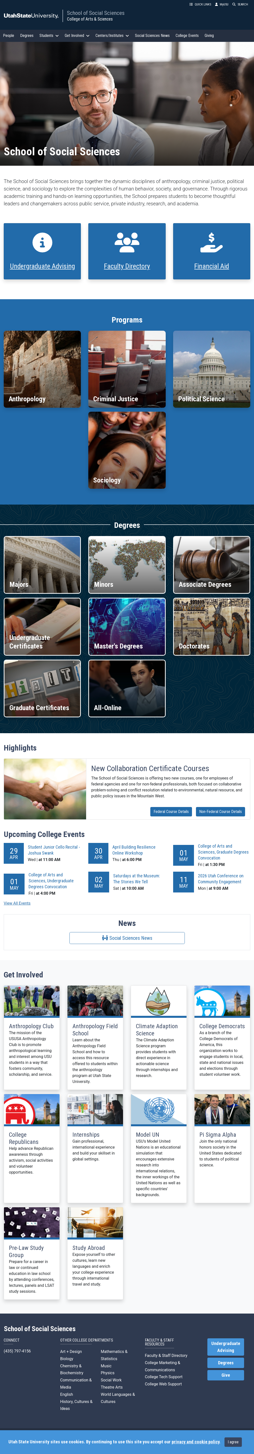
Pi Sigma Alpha (217, 1134)
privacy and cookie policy (195, 1442)
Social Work (111, 1380)
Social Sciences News (152, 35)
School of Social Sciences (96, 13)
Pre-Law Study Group (26, 1251)
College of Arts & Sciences (90, 19)
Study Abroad (88, 1247)
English (66, 1394)
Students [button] (49, 35)
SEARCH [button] (240, 4)
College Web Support (163, 1384)
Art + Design (71, 1351)
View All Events (17, 903)
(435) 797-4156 (17, 1351)
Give (226, 1375)
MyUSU (221, 4)
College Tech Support (164, 1376)
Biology (66, 1358)
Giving (209, 35)
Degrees (26, 35)
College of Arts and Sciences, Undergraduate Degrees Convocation (51, 880)
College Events (187, 35)
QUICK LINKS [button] (200, 4)
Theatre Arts (112, 1387)
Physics (107, 1373)
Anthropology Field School (95, 1030)
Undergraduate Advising (42, 266)
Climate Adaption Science (157, 1030)
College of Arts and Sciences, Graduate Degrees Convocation (223, 852)
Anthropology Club (31, 1026)
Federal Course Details (171, 811)
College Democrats (222, 1026)
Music (106, 1366)
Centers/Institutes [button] (112, 35)
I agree (233, 1442)
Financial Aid (211, 266)
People (8, 35)
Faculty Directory (127, 266)
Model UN (147, 1134)
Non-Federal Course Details (220, 811)
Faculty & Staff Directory (166, 1355)
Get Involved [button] (77, 35)
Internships (85, 1134)
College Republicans (23, 1138)
